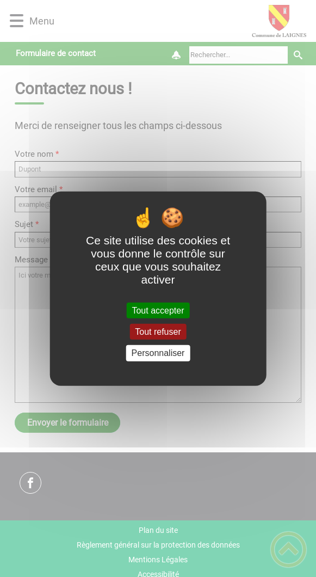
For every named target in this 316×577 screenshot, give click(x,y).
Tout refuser (158, 331)
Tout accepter (158, 310)
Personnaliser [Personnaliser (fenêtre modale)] (158, 353)
